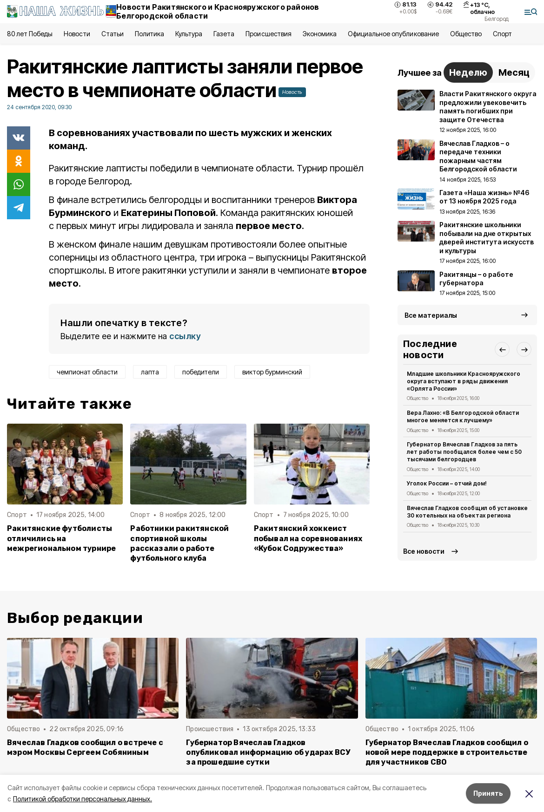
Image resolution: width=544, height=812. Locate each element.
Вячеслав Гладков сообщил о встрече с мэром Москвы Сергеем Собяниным (85, 747)
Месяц (514, 72)
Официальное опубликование (393, 34)
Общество (466, 34)
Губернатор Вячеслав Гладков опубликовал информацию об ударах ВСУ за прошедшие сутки (268, 752)
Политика (149, 34)
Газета (223, 34)
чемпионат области (87, 372)
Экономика (320, 34)
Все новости (423, 551)
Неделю (468, 72)
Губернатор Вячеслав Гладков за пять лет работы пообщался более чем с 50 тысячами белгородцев (464, 452)
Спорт (502, 34)
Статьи (112, 34)
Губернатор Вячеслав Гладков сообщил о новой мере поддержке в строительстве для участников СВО (446, 752)
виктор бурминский (272, 372)
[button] (502, 349)
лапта (150, 372)
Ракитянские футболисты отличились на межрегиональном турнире (61, 538)
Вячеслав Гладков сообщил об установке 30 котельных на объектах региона (467, 511)
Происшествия (268, 34)
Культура (188, 34)
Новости (77, 34)
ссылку (185, 336)
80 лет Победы (30, 34)
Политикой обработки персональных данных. (82, 799)
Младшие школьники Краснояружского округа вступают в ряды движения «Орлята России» (463, 381)
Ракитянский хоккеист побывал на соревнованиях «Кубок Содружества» (308, 538)
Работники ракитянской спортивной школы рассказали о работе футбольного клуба (179, 543)
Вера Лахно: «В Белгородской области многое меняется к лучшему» (463, 416)
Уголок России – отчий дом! (447, 483)
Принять (488, 793)
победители (200, 372)
